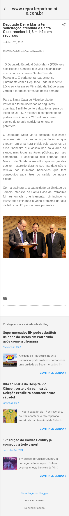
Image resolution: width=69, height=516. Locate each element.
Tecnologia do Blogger (34, 493)
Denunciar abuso (34, 508)
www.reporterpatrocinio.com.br (34, 11)
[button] (64, 25)
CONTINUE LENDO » (53, 372)
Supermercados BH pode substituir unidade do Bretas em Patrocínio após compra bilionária (29, 337)
